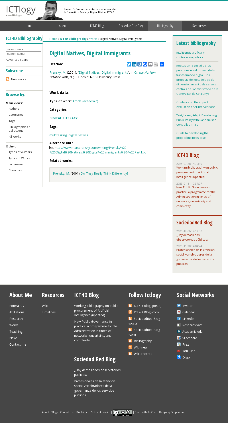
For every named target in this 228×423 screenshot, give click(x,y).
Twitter (187, 306)
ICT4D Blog (97, 25)
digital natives (78, 135)
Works (93, 39)
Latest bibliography (196, 42)
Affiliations (16, 312)
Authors (14, 109)
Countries (15, 170)
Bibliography (165, 25)
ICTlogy (21, 11)
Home (29, 25)
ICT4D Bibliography (73, 39)
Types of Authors (20, 152)
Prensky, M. (57, 72)
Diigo (186, 357)
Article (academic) (85, 101)
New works (18, 79)
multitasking (58, 135)
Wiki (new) (141, 347)
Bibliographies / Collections (19, 129)
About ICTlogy (50, 411)
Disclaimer (82, 411)
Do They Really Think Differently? (104, 173)
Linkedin (188, 318)
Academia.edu (192, 331)
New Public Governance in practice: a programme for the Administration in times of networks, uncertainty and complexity (196, 196)
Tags (12, 121)
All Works (15, 137)
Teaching (15, 331)
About (63, 25)
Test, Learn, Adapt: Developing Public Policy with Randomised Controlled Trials (196, 120)
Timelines (49, 312)
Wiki (45, 306)
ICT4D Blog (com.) (147, 312)
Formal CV (16, 306)
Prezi (185, 344)
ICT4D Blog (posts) (147, 306)
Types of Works (19, 158)
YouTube (188, 351)
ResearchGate (192, 325)
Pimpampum (178, 411)
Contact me (17, 344)
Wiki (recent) (143, 354)
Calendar (188, 312)
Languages (16, 164)
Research (16, 318)
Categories (16, 115)
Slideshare (189, 338)
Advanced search (17, 60)
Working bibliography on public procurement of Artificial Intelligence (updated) (197, 172)
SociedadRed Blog (194, 222)
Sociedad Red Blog (131, 25)
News (13, 338)
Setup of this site (100, 411)
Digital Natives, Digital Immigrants (103, 72)
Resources (199, 25)
